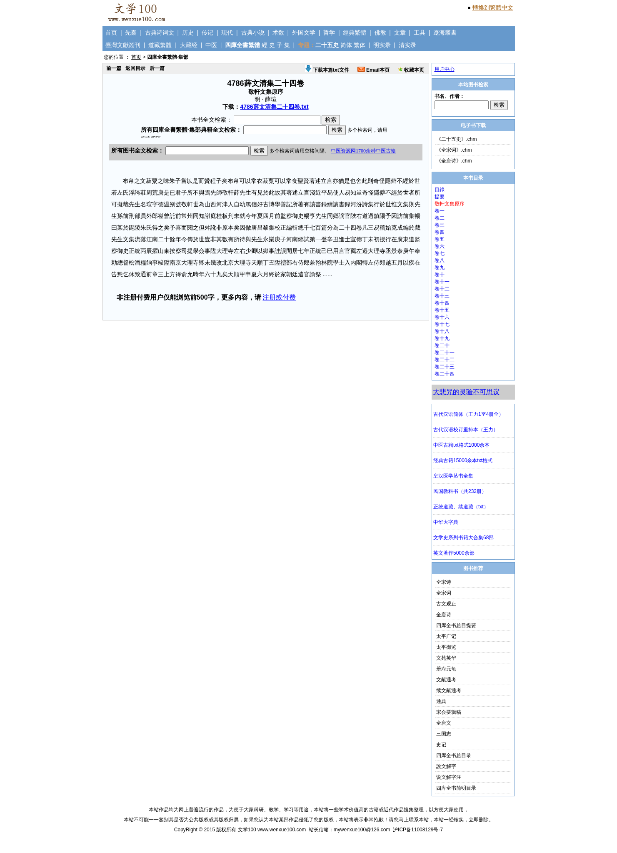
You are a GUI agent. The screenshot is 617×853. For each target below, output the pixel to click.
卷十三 (442, 296)
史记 (441, 745)
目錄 (440, 190)
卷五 (440, 239)
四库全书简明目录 (456, 788)
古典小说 (253, 32)
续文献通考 (448, 690)
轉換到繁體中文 (492, 7)
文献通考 (446, 680)
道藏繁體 (160, 45)
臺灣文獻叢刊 (122, 45)
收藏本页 (411, 70)
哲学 (329, 32)
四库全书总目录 (453, 755)
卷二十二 (445, 360)
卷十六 (442, 317)
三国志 (443, 734)
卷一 (440, 211)
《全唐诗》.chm (454, 161)
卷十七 (442, 324)
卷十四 (442, 303)
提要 (440, 197)
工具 (419, 32)
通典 (441, 701)
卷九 (440, 267)
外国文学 (303, 32)
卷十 (440, 275)
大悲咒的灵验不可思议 (466, 391)
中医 (211, 45)
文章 (400, 32)
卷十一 (442, 282)
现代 (227, 32)
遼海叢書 (445, 32)
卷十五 (442, 310)
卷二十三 (445, 367)
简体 (346, 45)
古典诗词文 (159, 32)
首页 (111, 32)
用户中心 (445, 69)
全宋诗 (443, 582)
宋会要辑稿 (448, 712)
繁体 (359, 45)
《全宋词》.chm (454, 150)
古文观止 (446, 604)
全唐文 (443, 723)
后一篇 (157, 68)
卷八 (440, 260)
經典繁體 (354, 32)
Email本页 (373, 70)
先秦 (131, 32)
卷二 (440, 218)
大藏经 (188, 45)
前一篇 (113, 68)
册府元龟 (446, 669)
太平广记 (446, 636)
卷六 (440, 246)
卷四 (440, 232)
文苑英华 (446, 658)
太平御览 (446, 647)
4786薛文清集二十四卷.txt (274, 106)
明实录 (382, 45)
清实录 (407, 45)
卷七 (440, 253)
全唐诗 (443, 615)
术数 (278, 32)
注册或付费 (279, 297)
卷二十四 (445, 374)
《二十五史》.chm (456, 139)
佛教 (380, 32)
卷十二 (442, 289)
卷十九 (442, 338)
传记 (207, 32)
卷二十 (442, 345)
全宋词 (443, 593)
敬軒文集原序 (450, 204)
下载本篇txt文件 (327, 70)
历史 (188, 32)
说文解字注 (448, 777)
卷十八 (442, 331)
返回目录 (135, 68)
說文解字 (446, 766)
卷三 (440, 225)
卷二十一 (445, 352)
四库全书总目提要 (456, 625)
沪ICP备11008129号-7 (418, 830)
